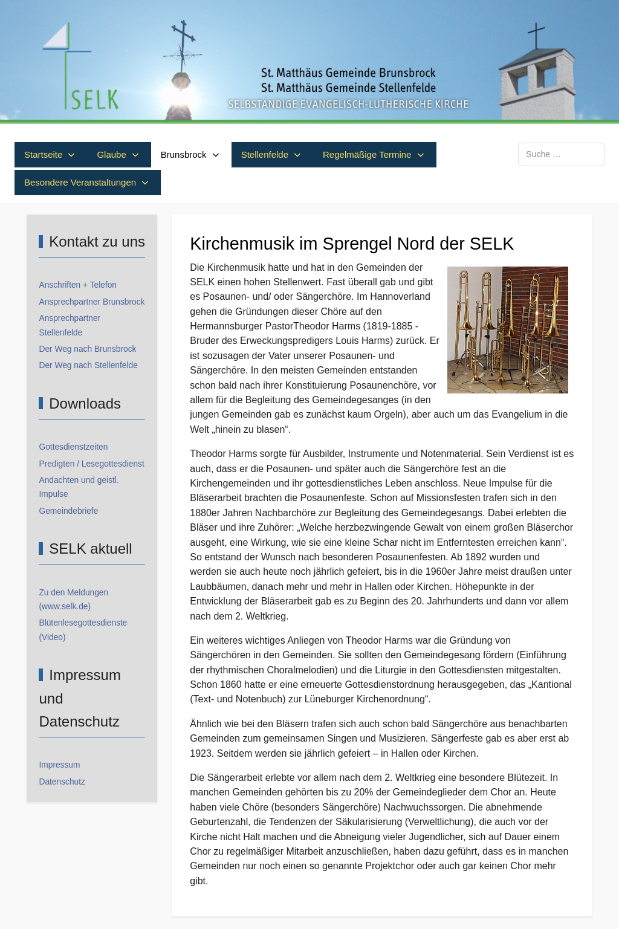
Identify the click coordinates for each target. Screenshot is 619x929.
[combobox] (561, 154)
